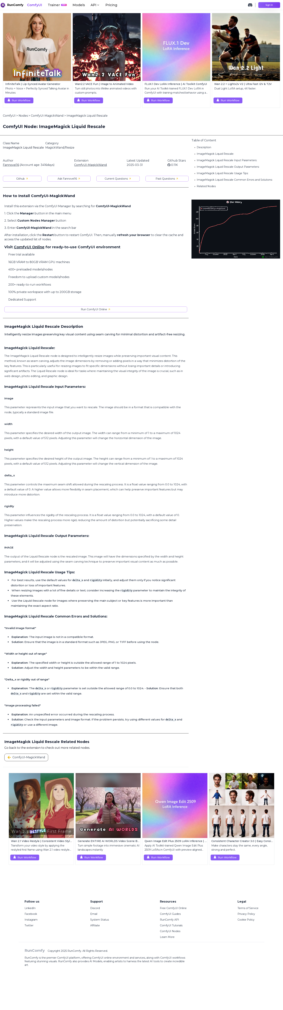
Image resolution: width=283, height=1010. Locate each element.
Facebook (31, 914)
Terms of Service (248, 908)
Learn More (167, 937)
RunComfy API (169, 919)
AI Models (96, 961)
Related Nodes (206, 186)
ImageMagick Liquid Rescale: (215, 153)
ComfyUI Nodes (170, 931)
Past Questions (167, 178)
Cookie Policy (246, 919)
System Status (99, 919)
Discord (95, 908)
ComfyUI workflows (172, 957)
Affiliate (95, 925)
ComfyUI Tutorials (171, 925)
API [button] (95, 5)
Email (93, 914)
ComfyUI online (102, 957)
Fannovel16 (11, 165)
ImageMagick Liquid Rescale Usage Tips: (222, 173)
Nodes (23, 115)
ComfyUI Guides (170, 914)
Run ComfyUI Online (96, 309)
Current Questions (118, 178)
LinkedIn (30, 908)
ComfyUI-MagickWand (47, 115)
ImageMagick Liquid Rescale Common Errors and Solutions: (235, 179)
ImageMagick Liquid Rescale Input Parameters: (227, 160)
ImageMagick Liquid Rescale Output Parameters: (228, 166)
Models (79, 5)
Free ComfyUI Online (173, 908)
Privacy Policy (246, 914)
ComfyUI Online (29, 247)
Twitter (29, 925)
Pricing (111, 5)
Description (204, 147)
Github (22, 178)
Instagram (31, 919)
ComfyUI (34, 5)
